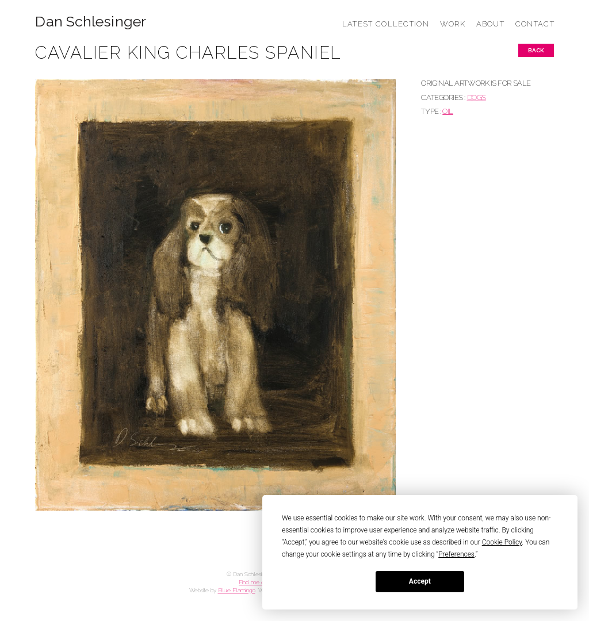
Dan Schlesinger (90, 21)
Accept (420, 581)
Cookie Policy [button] (502, 542)
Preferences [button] (456, 554)
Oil (447, 111)
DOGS (476, 97)
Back (536, 50)
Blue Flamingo (236, 590)
